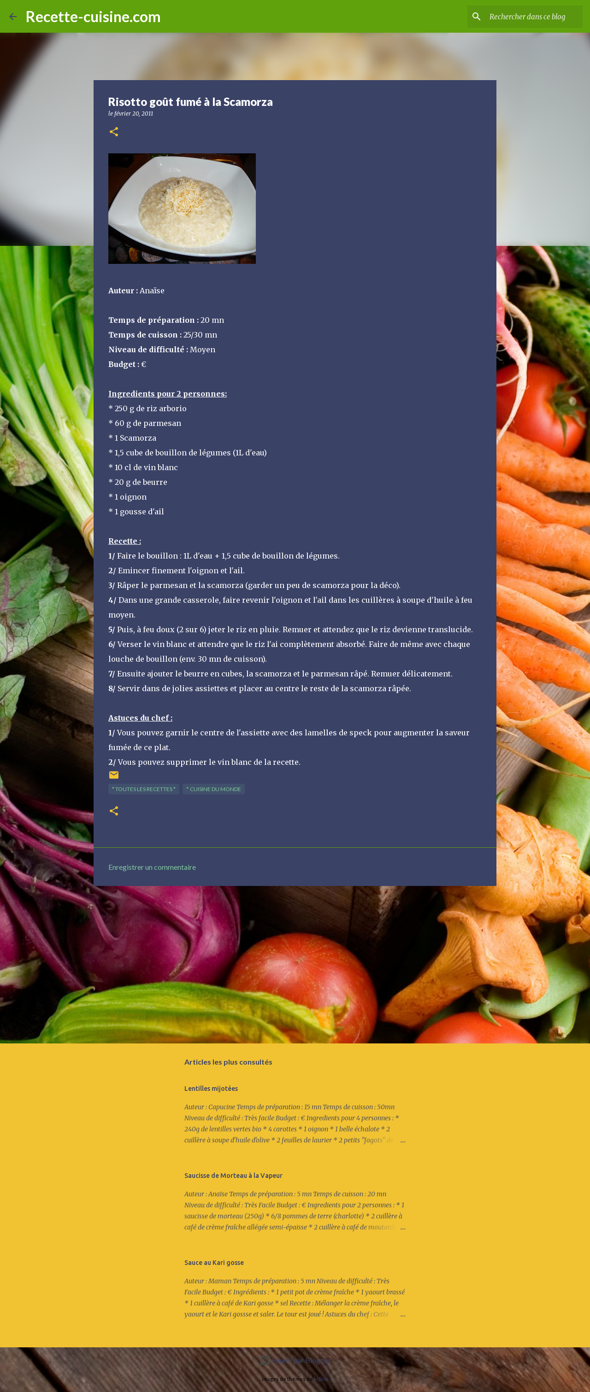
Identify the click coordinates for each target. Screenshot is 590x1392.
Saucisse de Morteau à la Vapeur (233, 1175)
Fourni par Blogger (295, 1360)
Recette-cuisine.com (93, 16)
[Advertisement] (295, 964)
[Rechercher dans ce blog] (534, 17)
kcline (321, 1379)
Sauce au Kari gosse (214, 1262)
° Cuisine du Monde (213, 789)
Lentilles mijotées (211, 1088)
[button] (113, 132)
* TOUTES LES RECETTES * (144, 789)
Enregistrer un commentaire (152, 866)
